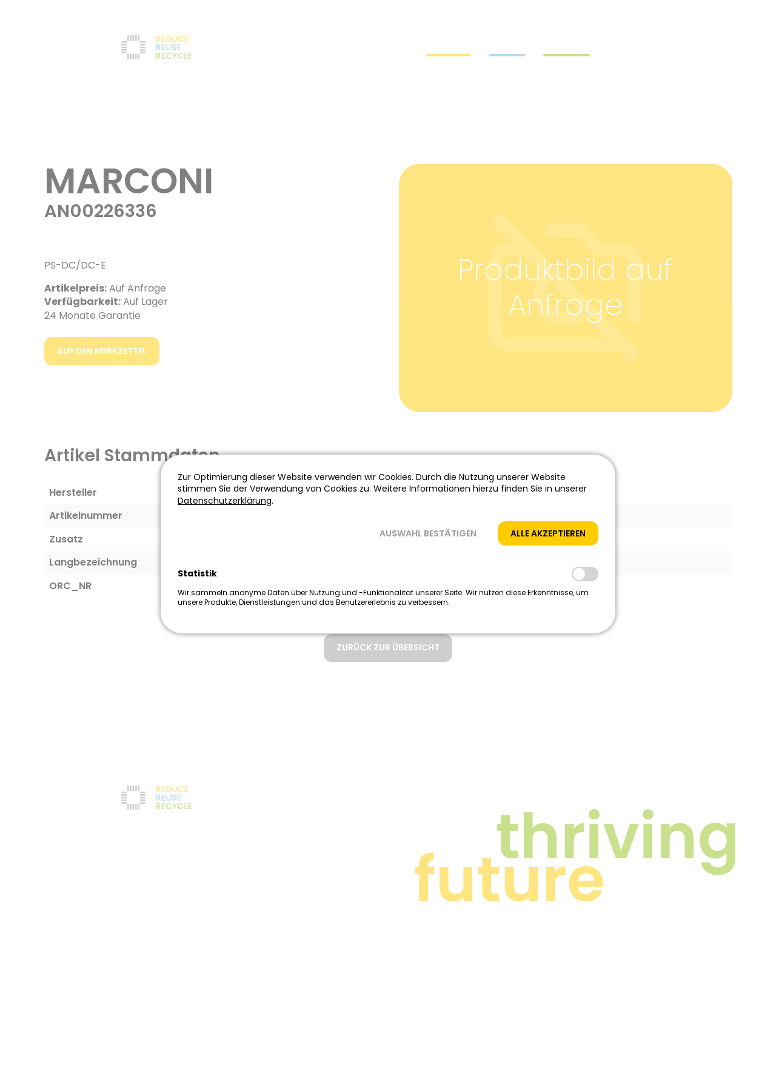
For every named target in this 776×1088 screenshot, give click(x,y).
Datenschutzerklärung (225, 501)
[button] (428, 533)
